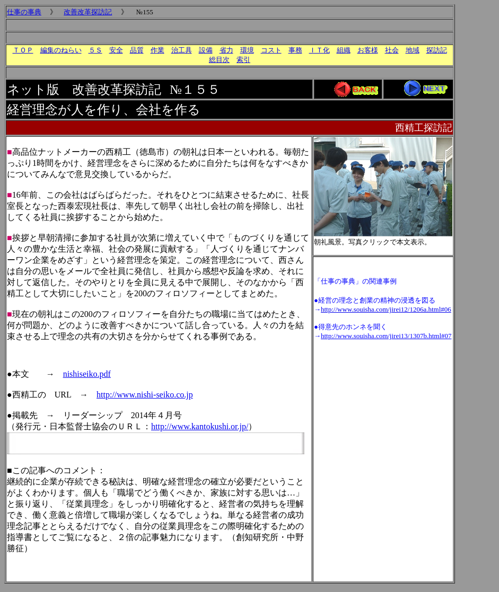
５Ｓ (95, 50)
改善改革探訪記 (88, 12)
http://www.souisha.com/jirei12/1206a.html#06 (386, 309)
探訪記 (436, 50)
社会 (392, 50)
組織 (344, 50)
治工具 (181, 50)
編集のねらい (61, 50)
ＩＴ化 (319, 50)
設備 (206, 50)
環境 (247, 50)
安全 (116, 50)
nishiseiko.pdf (87, 373)
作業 (157, 50)
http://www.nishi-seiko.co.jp (145, 394)
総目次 (219, 60)
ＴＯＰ (23, 50)
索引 (243, 60)
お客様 (367, 50)
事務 (295, 50)
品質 (137, 50)
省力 (226, 50)
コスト (271, 50)
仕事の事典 (24, 12)
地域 (412, 50)
